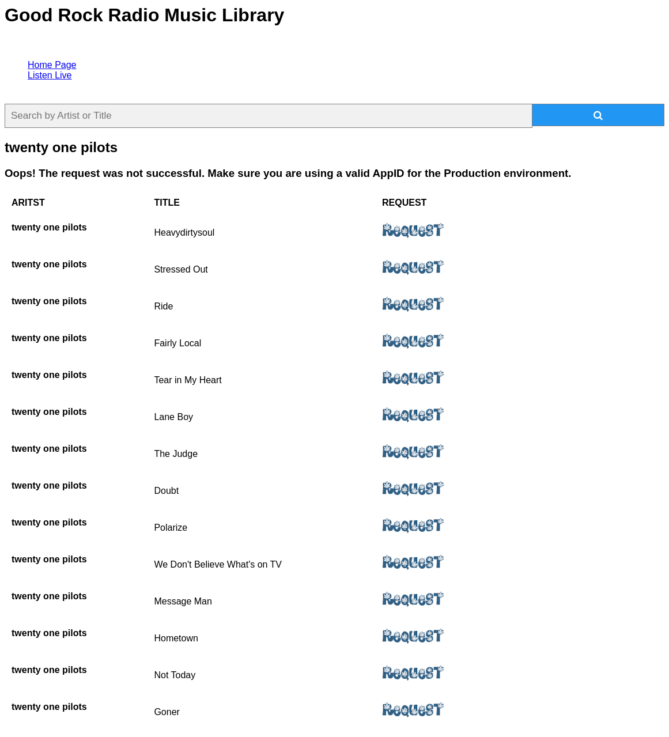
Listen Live (50, 75)
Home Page (52, 65)
